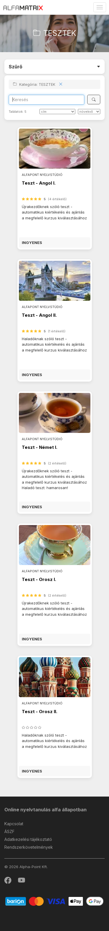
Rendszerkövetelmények (28, 847)
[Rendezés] (57, 111)
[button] (54, 242)
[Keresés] (93, 99)
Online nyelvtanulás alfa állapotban (45, 809)
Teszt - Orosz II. (39, 711)
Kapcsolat (13, 823)
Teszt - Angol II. (39, 315)
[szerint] (89, 111)
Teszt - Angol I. (39, 183)
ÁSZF (9, 831)
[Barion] (54, 901)
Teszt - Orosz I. (39, 579)
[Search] (46, 100)
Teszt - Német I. (39, 447)
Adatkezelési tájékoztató (28, 839)
